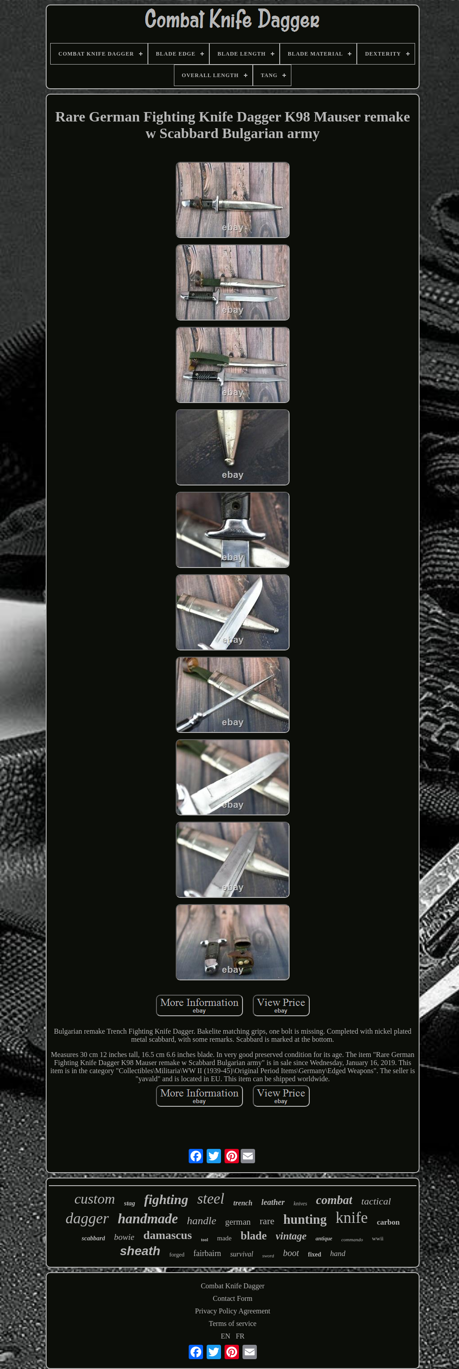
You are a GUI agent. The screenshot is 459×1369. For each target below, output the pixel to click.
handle (201, 1220)
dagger (86, 1218)
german (238, 1221)
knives (300, 1203)
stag (129, 1203)
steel (210, 1199)
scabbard (93, 1238)
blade (254, 1236)
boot (291, 1253)
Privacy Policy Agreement (232, 1311)
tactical (376, 1201)
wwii (378, 1238)
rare (267, 1221)
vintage (291, 1236)
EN (225, 1336)
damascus (167, 1235)
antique (324, 1238)
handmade (148, 1218)
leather (273, 1202)
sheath (140, 1251)
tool (204, 1239)
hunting (305, 1219)
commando (352, 1239)
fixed (314, 1254)
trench (242, 1203)
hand (338, 1253)
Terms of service (232, 1323)
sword (268, 1255)
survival (241, 1254)
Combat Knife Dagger (232, 1286)
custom (94, 1199)
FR (240, 1336)
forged (177, 1254)
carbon (388, 1222)
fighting (166, 1199)
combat (334, 1200)
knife (352, 1217)
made (224, 1238)
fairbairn (207, 1253)
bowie (124, 1237)
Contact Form (232, 1298)
